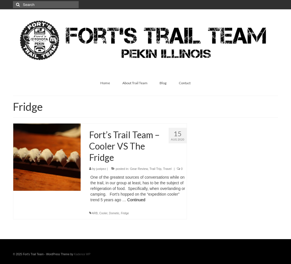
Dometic (114, 213)
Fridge (125, 213)
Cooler (103, 213)
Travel (167, 168)
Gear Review (139, 168)
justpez (101, 168)
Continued (136, 200)
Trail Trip (155, 168)
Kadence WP (82, 254)
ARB (95, 213)
